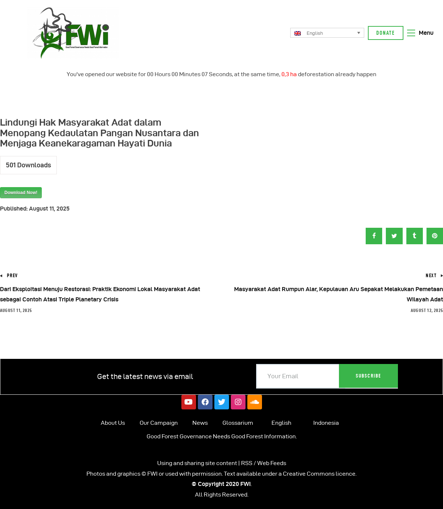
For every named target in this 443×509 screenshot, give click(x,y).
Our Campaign (159, 423)
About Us (113, 423)
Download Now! (20, 192)
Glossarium (237, 423)
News (200, 423)
